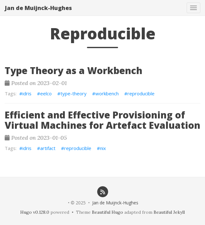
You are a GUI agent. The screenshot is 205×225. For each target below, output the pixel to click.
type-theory (73, 93)
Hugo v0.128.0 (34, 212)
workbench (107, 93)
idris (26, 93)
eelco (46, 93)
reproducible (141, 93)
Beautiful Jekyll (169, 212)
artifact (47, 148)
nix (103, 148)
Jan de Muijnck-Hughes (38, 8)
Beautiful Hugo (107, 212)
